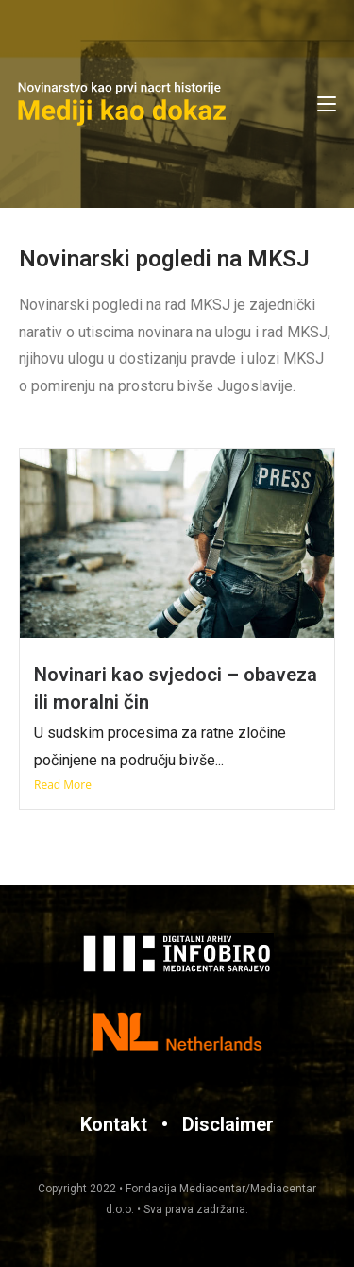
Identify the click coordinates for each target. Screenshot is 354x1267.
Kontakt (113, 1124)
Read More (63, 785)
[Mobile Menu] (326, 104)
